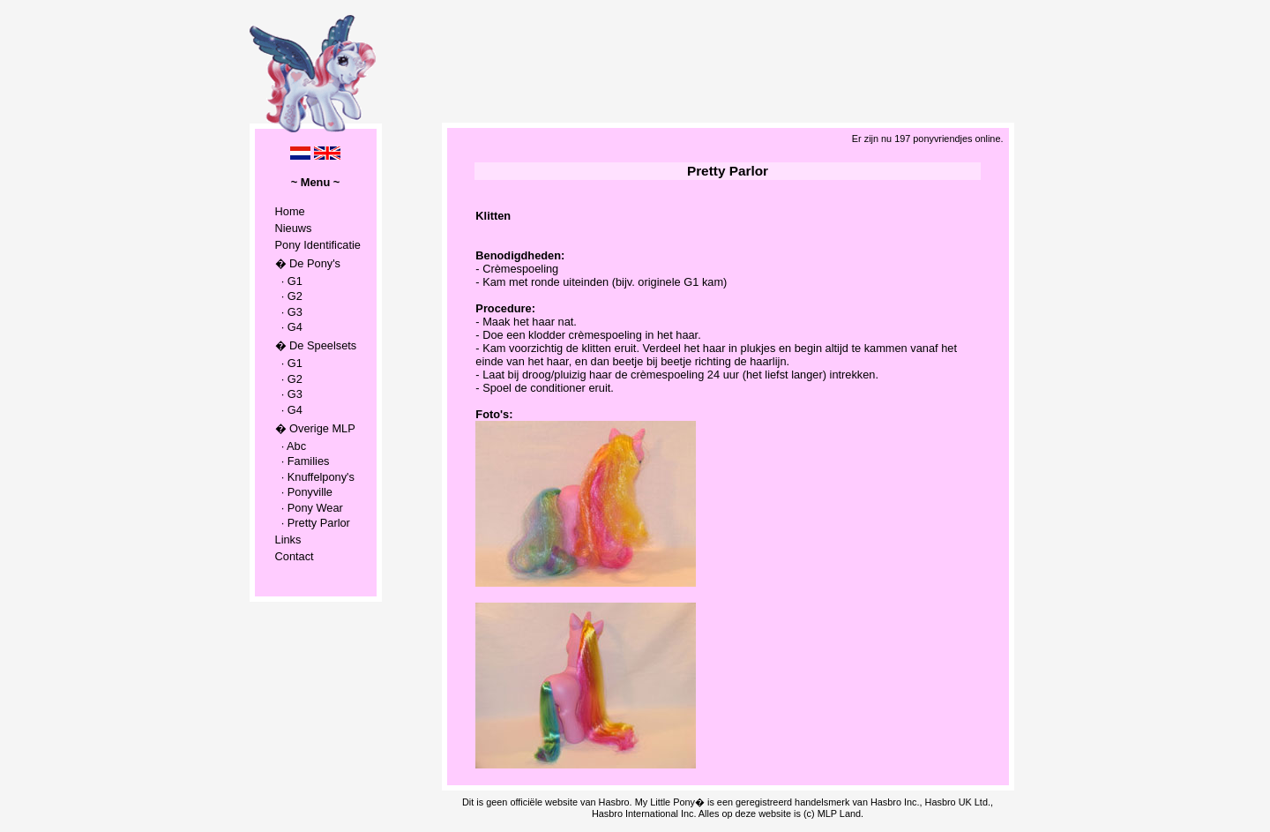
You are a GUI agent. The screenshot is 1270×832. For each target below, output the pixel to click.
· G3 (289, 312)
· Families (302, 461)
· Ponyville (303, 491)
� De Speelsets (316, 345)
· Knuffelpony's (315, 476)
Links (288, 539)
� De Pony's (307, 263)
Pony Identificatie (318, 244)
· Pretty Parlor (312, 522)
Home (290, 211)
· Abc (291, 446)
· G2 (289, 296)
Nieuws (293, 228)
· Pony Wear (309, 507)
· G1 (289, 281)
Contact (294, 556)
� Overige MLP (315, 428)
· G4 (289, 327)
